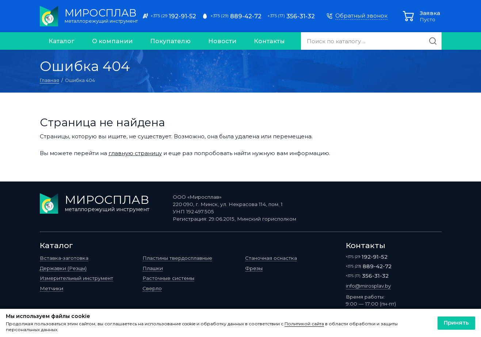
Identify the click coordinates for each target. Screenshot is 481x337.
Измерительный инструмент (76, 278)
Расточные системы (168, 278)
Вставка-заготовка (64, 258)
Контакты (269, 41)
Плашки (152, 268)
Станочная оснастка (271, 258)
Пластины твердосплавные (177, 258)
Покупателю (170, 41)
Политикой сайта (304, 323)
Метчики (51, 288)
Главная (49, 80)
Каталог (62, 41)
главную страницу (135, 153)
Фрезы (254, 268)
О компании (112, 41)
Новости (222, 41)
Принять (456, 322)
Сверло (152, 288)
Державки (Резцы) (63, 268)
